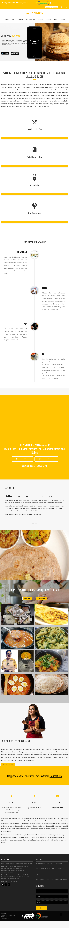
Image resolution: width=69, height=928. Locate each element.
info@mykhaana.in (22, 3)
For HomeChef (30, 19)
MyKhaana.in (8, 913)
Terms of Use (4, 915)
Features (20, 19)
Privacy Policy (11, 915)
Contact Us (56, 776)
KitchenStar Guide (8, 764)
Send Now (41, 908)
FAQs (56, 19)
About (13, 19)
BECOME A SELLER (52, 7)
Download (48, 19)
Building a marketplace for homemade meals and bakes (28, 496)
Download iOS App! (22, 459)
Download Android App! (46, 459)
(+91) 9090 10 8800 (8, 3)
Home (7, 19)
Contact (63, 19)
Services (40, 19)
